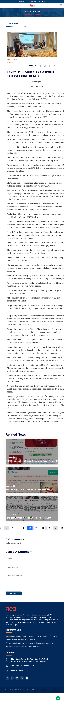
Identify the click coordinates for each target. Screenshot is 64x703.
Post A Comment (13, 593)
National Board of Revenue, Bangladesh (20, 640)
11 (36, 528)
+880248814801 (17, 666)
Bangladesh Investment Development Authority (39, 636)
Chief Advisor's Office (14, 636)
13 (49, 528)
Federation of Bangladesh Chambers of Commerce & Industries (29, 643)
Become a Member (31, 1)
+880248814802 (30, 666)
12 (43, 528)
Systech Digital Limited (50, 690)
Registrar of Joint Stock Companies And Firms (23, 646)
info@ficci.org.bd (17, 670)
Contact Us (22, 1)
